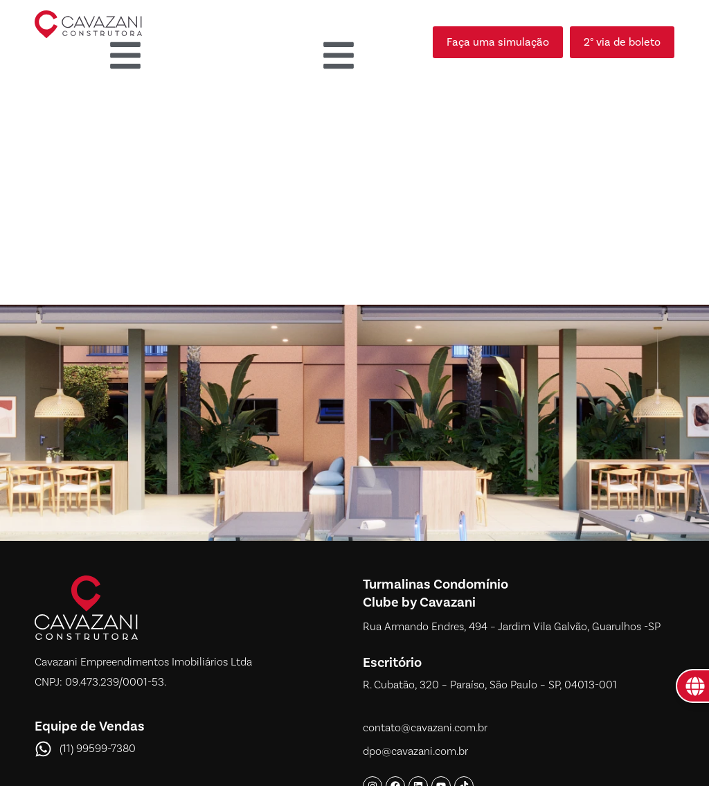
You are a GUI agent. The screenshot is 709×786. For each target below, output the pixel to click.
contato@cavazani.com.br (425, 728)
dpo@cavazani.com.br (415, 751)
